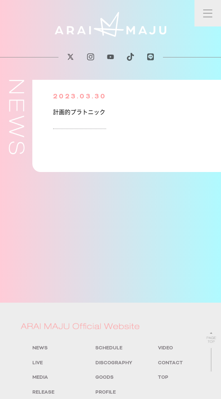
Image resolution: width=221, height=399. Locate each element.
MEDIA (40, 377)
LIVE (37, 363)
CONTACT (170, 363)
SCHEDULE (108, 348)
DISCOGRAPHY (113, 363)
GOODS (104, 377)
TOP (163, 377)
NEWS (40, 348)
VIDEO (165, 348)
